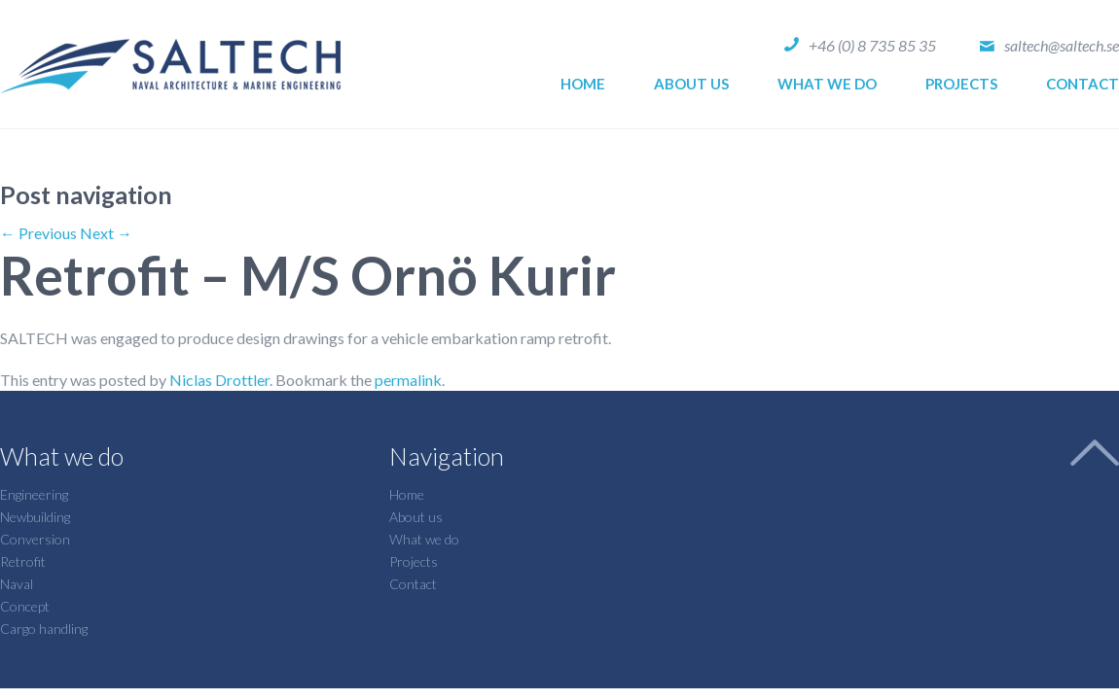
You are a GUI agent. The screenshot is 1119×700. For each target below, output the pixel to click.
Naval (16, 584)
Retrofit (23, 561)
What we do (827, 83)
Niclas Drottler (219, 379)
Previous (38, 233)
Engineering (34, 494)
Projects (961, 83)
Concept (25, 606)
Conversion (35, 539)
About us (691, 83)
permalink (408, 379)
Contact (1082, 83)
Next (106, 233)
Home (582, 83)
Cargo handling (44, 628)
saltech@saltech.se (1061, 45)
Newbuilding (35, 516)
